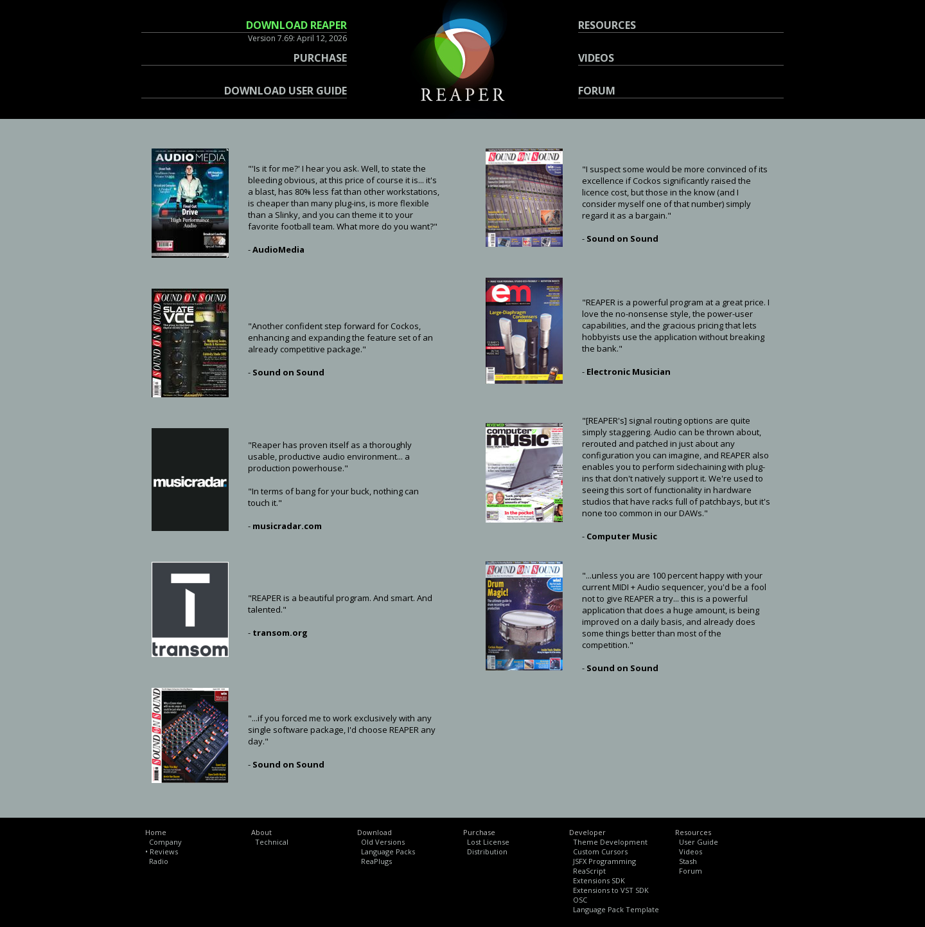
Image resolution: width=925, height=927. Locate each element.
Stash (688, 861)
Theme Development (610, 842)
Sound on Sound (288, 372)
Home (155, 832)
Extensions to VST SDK (611, 890)
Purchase (479, 832)
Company (165, 842)
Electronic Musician (628, 371)
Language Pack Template (616, 909)
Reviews (164, 851)
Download (374, 832)
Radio (158, 861)
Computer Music (621, 536)
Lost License (488, 842)
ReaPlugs (376, 861)
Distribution (487, 851)
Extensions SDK (599, 880)
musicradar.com (287, 526)
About (261, 832)
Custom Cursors (600, 851)
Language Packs (388, 851)
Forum (690, 871)
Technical (271, 842)
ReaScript (589, 871)
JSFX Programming (604, 861)
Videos (690, 851)
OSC (580, 900)
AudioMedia (278, 249)
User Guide (698, 842)
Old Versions (383, 842)
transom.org (280, 632)
